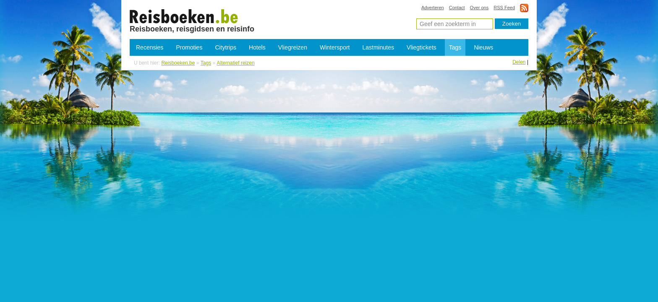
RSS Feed (504, 7)
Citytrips (225, 47)
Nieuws (483, 47)
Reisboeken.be (178, 63)
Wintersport (335, 47)
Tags (455, 47)
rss (524, 8)
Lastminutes (378, 47)
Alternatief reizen (184, 15)
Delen (518, 62)
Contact (457, 7)
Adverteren (432, 7)
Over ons (479, 7)
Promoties (189, 47)
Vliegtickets (421, 47)
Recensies (149, 47)
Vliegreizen (292, 47)
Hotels (257, 47)
